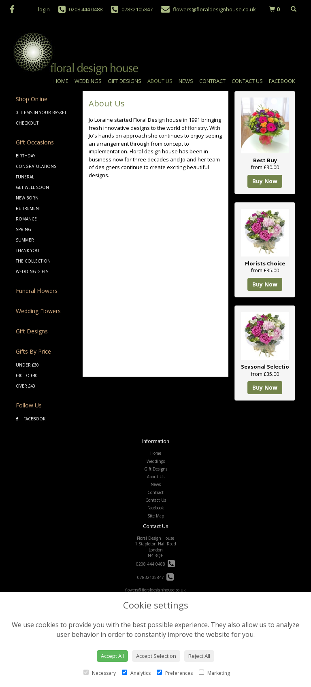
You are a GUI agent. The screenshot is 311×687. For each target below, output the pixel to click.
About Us (160, 81)
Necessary (99, 673)
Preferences (175, 673)
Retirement (28, 208)
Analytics (136, 673)
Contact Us (247, 81)
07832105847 (155, 577)
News (186, 81)
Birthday (25, 156)
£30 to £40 (27, 375)
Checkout (27, 123)
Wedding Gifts (32, 271)
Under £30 (27, 365)
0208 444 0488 (155, 564)
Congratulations (36, 166)
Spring (23, 229)
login (44, 9)
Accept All (112, 655)
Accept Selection (156, 655)
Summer (25, 240)
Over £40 (25, 386)
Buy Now (264, 181)
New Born (27, 198)
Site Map (155, 516)
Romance (26, 219)
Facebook (282, 81)
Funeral (25, 177)
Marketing (214, 673)
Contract (212, 81)
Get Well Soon (32, 187)
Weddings (88, 81)
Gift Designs (124, 81)
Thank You (27, 250)
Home (60, 81)
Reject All (199, 655)
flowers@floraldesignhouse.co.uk (155, 590)
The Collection (33, 261)
